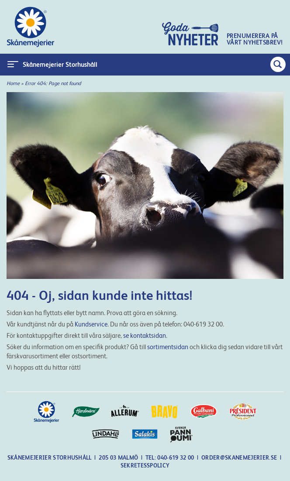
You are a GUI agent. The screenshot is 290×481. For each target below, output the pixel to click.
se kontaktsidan (144, 335)
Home (13, 83)
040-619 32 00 (176, 457)
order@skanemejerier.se (239, 457)
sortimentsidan (167, 346)
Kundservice (91, 324)
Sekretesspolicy (145, 465)
